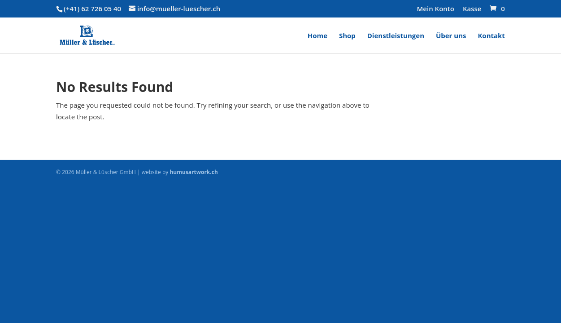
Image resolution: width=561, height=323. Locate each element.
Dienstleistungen (395, 36)
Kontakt (491, 36)
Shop (347, 36)
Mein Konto (435, 9)
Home (317, 36)
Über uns (451, 36)
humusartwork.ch (193, 172)
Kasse (472, 9)
